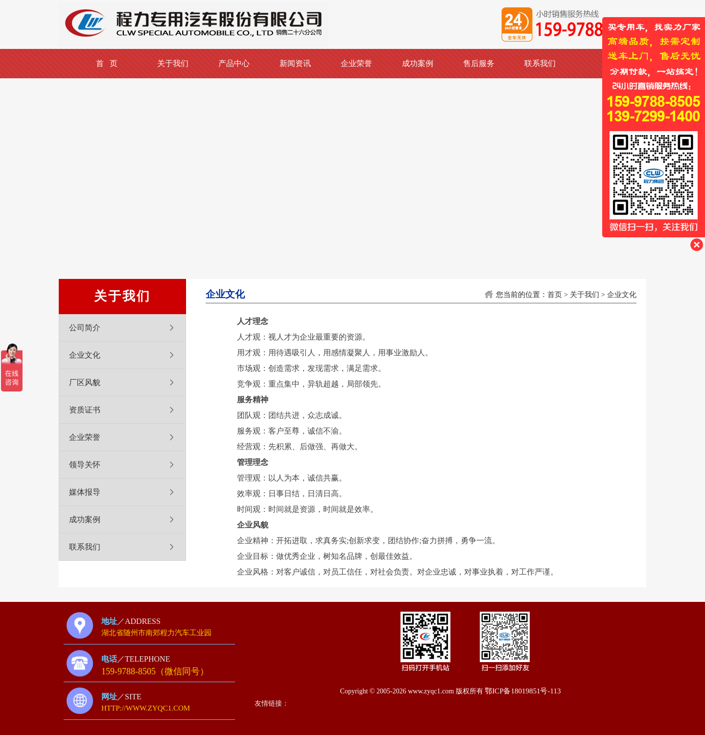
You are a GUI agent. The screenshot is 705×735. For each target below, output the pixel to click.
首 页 (107, 63)
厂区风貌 (84, 382)
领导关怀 (84, 464)
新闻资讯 (295, 63)
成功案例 (417, 63)
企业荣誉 (356, 63)
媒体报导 (84, 492)
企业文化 (84, 355)
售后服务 (478, 63)
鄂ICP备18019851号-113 (523, 691)
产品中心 (234, 63)
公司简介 (84, 327)
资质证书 (84, 410)
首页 (554, 295)
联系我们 (540, 63)
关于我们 (172, 63)
